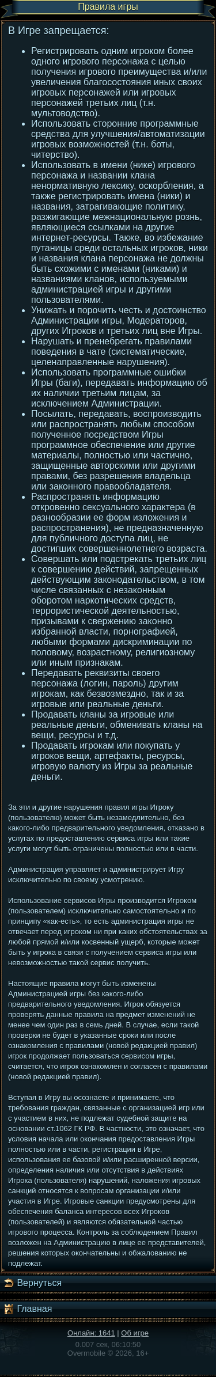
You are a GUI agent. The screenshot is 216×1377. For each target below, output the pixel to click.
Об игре (135, 1333)
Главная (27, 1309)
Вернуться (32, 1283)
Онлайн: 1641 (91, 1333)
